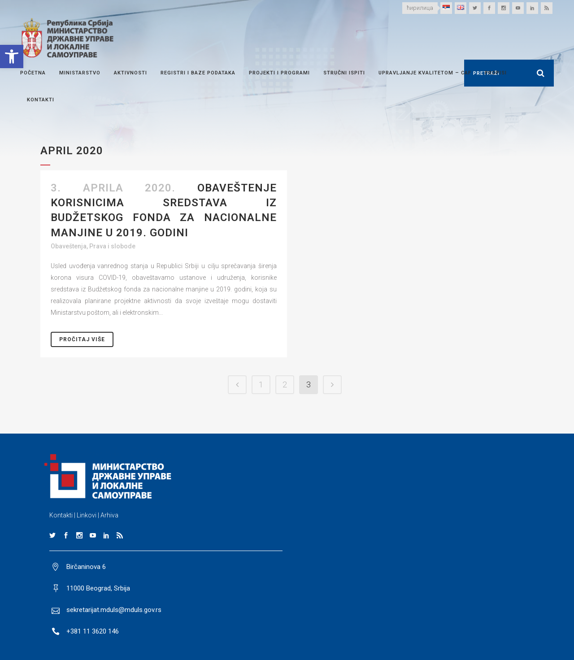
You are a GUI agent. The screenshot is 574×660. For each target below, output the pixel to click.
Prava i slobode (112, 246)
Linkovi (86, 515)
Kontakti (61, 515)
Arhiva (109, 515)
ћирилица (420, 7)
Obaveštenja (69, 246)
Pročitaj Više (82, 339)
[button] (11, 56)
